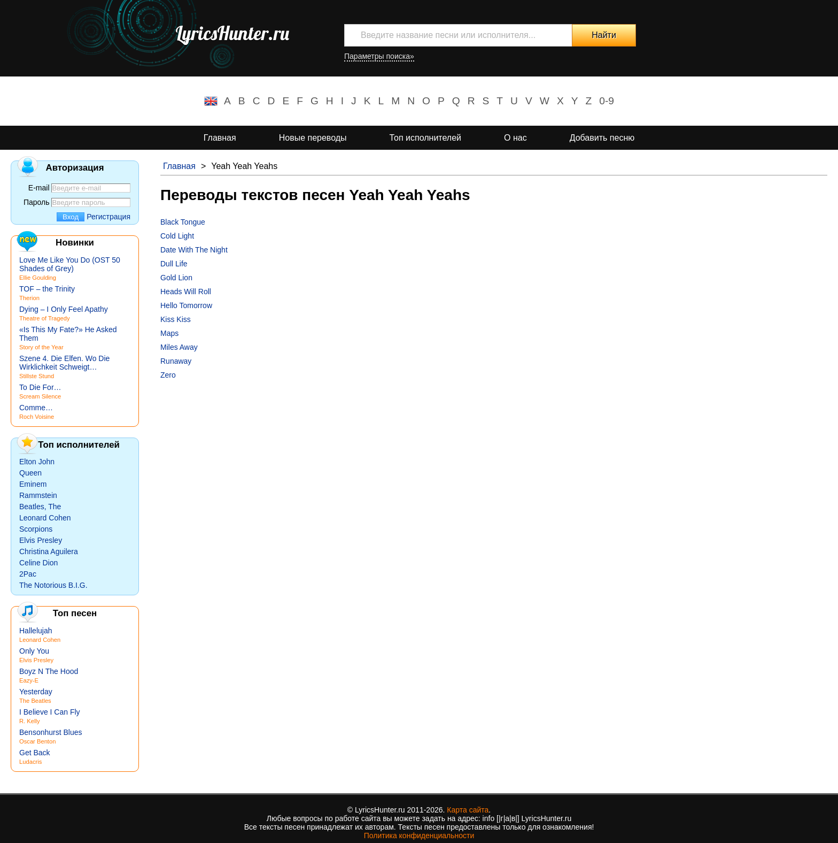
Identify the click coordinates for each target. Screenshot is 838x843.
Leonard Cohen (45, 518)
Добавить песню (602, 137)
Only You (34, 651)
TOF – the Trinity (47, 289)
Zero (168, 375)
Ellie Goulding (37, 277)
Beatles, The (40, 506)
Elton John (37, 461)
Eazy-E (28, 680)
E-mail (39, 187)
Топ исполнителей (425, 137)
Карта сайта (467, 810)
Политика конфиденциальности (419, 835)
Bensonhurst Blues (50, 732)
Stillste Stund (36, 376)
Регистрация (108, 216)
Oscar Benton (37, 741)
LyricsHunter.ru (232, 33)
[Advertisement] (481, 459)
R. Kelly (29, 721)
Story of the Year (41, 347)
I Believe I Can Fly (49, 712)
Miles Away (179, 347)
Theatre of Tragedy (44, 318)
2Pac (27, 574)
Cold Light (177, 236)
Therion (29, 298)
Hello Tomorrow (186, 305)
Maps (169, 333)
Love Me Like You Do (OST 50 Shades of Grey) (69, 264)
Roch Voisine (36, 416)
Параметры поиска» (379, 56)
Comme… (36, 407)
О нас (515, 137)
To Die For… (40, 387)
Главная (220, 137)
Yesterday (35, 691)
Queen (30, 473)
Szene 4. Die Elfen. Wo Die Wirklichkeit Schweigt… (64, 362)
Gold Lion (176, 277)
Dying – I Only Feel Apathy (63, 309)
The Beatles (35, 701)
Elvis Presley (40, 540)
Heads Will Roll (185, 291)
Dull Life (174, 263)
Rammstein (38, 495)
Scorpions (35, 529)
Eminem (32, 484)
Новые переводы (313, 137)
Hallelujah (35, 630)
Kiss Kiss (175, 319)
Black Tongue (182, 222)
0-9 (606, 100)
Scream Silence (40, 396)
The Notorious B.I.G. (53, 585)
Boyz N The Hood (48, 671)
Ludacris (30, 761)
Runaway (175, 361)
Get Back (34, 752)
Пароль (37, 202)
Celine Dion (38, 562)
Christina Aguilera (48, 551)
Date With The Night (194, 250)
